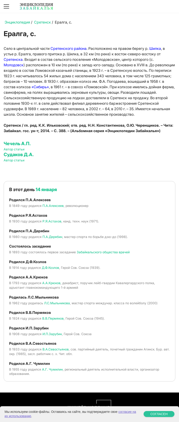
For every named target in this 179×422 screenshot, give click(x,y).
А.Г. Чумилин (52, 369)
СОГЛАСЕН (159, 414)
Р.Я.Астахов (51, 221)
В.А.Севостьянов (55, 349)
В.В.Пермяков (53, 318)
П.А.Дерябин (52, 237)
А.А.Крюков (51, 283)
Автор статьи (14, 149)
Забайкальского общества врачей (103, 252)
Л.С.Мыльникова (57, 303)
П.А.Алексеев (53, 206)
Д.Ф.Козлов (50, 268)
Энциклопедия (17, 22)
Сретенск (42, 22)
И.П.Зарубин (52, 334)
